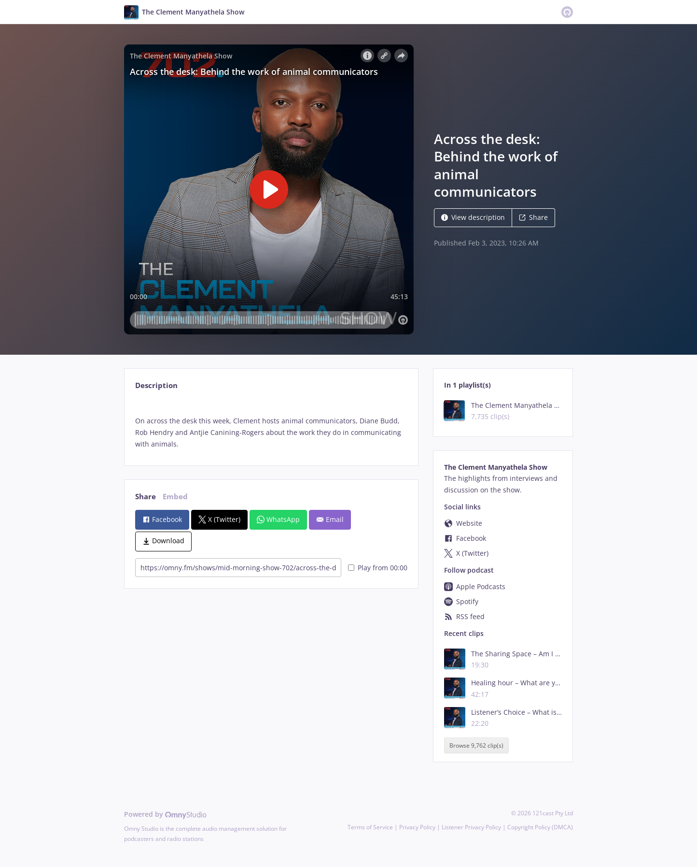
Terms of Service (370, 827)
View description (473, 217)
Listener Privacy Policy (471, 827)
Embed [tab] (175, 496)
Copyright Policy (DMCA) (540, 827)
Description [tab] (156, 385)
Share (533, 217)
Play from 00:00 (377, 567)
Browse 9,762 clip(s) (476, 745)
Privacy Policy (417, 827)
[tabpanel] (271, 424)
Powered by (165, 814)
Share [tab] (145, 496)
